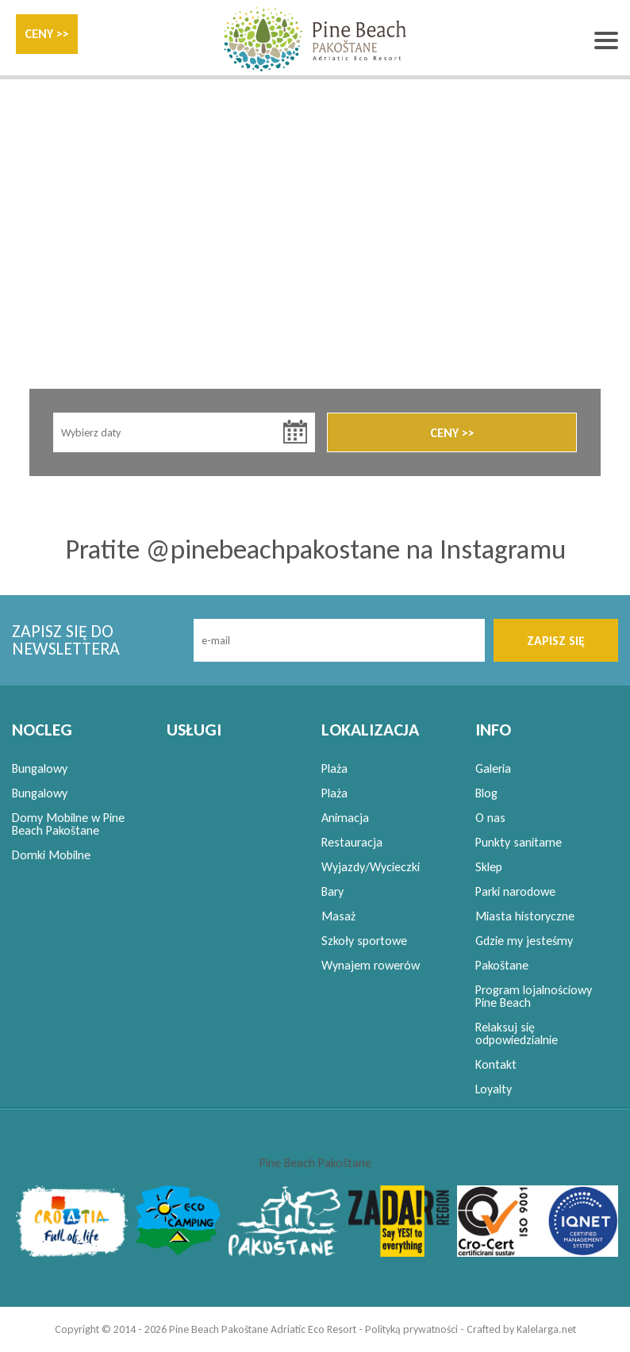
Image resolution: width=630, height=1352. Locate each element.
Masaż (338, 916)
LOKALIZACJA (370, 729)
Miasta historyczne (524, 916)
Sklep (488, 866)
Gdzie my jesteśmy (524, 940)
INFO (493, 729)
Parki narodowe (515, 891)
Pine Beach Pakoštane (315, 1162)
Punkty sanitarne (518, 842)
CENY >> (47, 33)
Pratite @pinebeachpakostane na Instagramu (315, 549)
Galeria (493, 768)
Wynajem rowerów (370, 965)
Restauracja (351, 842)
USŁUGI (194, 729)
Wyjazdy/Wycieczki (370, 866)
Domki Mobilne (51, 854)
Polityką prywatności (411, 1329)
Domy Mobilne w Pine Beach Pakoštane (68, 824)
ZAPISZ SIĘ (556, 640)
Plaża (334, 768)
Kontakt (496, 1064)
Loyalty (493, 1089)
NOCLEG (42, 729)
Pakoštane (501, 965)
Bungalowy (39, 768)
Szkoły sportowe (364, 940)
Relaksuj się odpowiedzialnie (516, 1033)
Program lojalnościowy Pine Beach (533, 996)
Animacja (345, 817)
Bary (332, 891)
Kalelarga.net (546, 1329)
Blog (486, 793)
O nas (490, 817)
